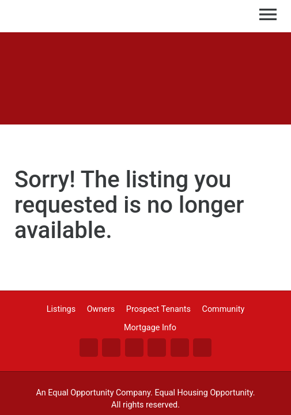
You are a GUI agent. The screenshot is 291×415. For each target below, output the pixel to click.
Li (134, 347)
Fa (89, 347)
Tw (111, 347)
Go (157, 347)
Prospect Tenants (158, 309)
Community (223, 309)
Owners (101, 309)
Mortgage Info (150, 328)
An (202, 347)
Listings (61, 309)
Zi (180, 347)
